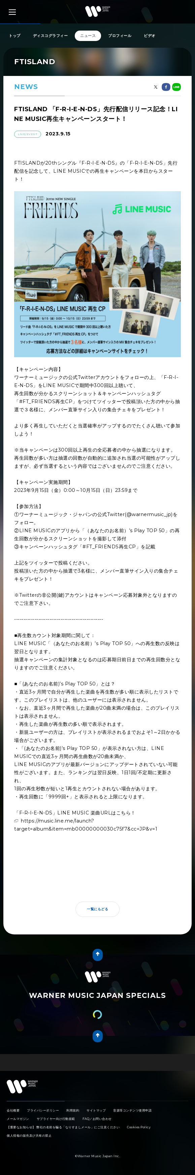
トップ (15, 35)
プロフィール (119, 35)
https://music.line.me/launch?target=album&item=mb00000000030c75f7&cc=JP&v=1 (85, 825)
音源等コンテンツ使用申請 (132, 1110)
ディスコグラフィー (50, 35)
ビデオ (150, 35)
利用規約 (72, 1110)
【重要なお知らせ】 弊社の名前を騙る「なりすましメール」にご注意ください (63, 1127)
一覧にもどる (97, 909)
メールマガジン (18, 1119)
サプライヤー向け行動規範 (56, 1119)
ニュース (88, 35)
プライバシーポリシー (43, 1110)
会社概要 (13, 1110)
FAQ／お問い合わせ (97, 1119)
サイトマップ (96, 1110)
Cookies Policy (139, 1127)
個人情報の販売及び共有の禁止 (29, 1135)
